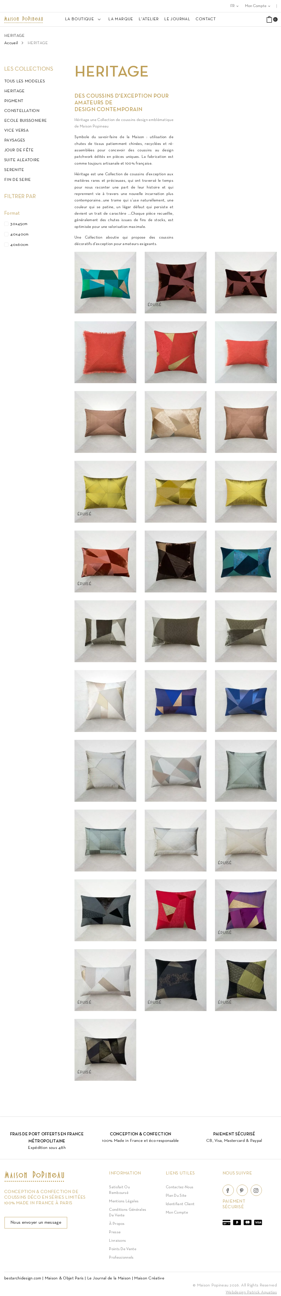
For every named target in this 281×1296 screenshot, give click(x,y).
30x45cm (18, 224)
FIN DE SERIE (17, 180)
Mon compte (177, 1212)
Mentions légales (124, 1201)
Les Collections (28, 69)
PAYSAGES (14, 140)
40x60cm (19, 245)
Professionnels (121, 1257)
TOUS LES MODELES (24, 81)
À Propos (116, 1224)
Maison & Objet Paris (64, 1278)
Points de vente (122, 1249)
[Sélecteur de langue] (234, 6)
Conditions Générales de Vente (127, 1212)
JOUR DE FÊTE (19, 150)
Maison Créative (149, 1278)
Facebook (228, 1190)
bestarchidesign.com (22, 1278)
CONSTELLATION (21, 111)
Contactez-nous (179, 1187)
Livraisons (117, 1241)
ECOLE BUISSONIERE (25, 121)
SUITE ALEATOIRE (22, 160)
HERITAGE (14, 91)
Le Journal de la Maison (109, 1278)
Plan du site (176, 1196)
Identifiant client (180, 1204)
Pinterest (242, 1190)
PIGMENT (13, 101)
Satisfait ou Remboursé (119, 1190)
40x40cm (19, 234)
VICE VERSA (16, 130)
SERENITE (14, 170)
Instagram (256, 1190)
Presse (115, 1232)
